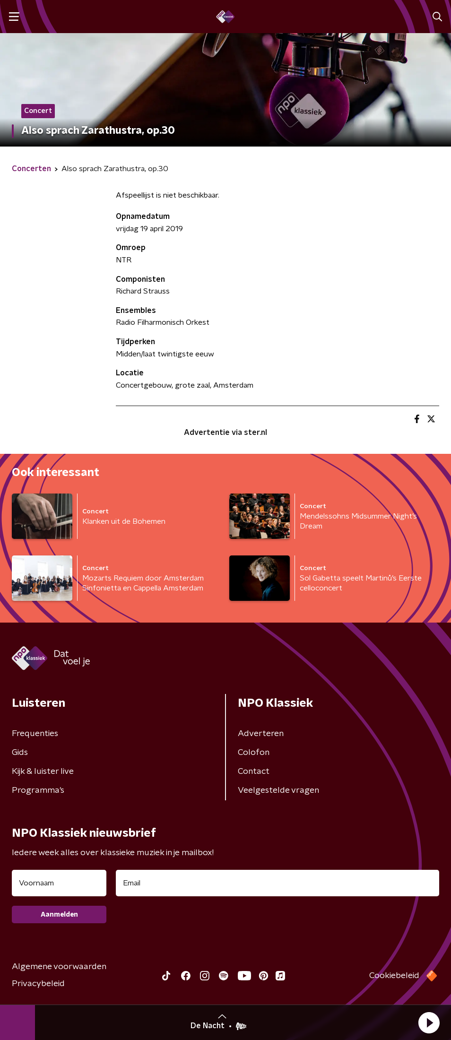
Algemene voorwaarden (59, 966)
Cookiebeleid (394, 975)
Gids (20, 752)
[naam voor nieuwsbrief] (59, 883)
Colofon (253, 752)
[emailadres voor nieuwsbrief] (277, 883)
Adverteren (261, 733)
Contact (253, 771)
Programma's (38, 790)
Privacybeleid (38, 983)
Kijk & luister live (43, 771)
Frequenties (35, 733)
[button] (429, 1022)
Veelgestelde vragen (278, 790)
